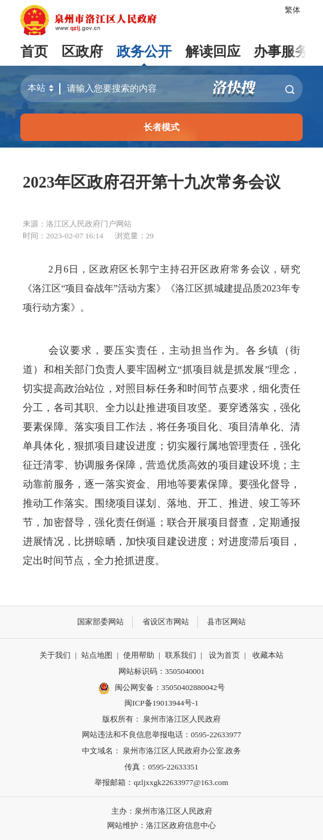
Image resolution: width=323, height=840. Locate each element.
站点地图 (96, 655)
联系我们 (180, 655)
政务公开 (144, 51)
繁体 (292, 9)
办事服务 (281, 51)
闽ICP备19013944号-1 (161, 702)
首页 (34, 51)
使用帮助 (138, 655)
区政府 (82, 51)
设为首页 (224, 655)
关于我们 (55, 655)
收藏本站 (268, 655)
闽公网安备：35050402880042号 (161, 688)
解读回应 (212, 51)
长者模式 (161, 127)
